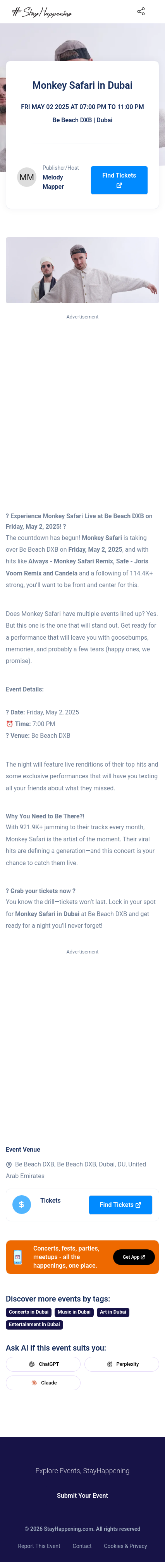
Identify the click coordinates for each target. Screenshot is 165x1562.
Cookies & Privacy (125, 1546)
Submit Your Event (82, 1495)
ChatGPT (43, 1364)
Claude (43, 1383)
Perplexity (122, 1364)
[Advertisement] (82, 408)
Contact (82, 1546)
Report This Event (39, 1546)
